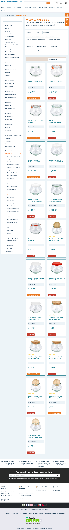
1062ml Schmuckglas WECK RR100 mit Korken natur (56, 357)
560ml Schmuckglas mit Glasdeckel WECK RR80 (34, 160)
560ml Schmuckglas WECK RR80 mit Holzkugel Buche (56, 397)
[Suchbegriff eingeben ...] (35, 2)
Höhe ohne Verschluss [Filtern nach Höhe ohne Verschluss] (48, 43)
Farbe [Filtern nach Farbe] (38, 32)
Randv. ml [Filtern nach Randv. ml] (30, 46)
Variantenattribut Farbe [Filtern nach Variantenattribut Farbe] (42, 46)
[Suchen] (48, 2)
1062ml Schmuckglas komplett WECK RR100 (36, 239)
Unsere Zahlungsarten (41, 490)
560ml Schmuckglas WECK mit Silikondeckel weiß (36, 279)
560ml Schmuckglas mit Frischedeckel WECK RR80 (35, 200)
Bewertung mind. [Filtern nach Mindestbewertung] (38, 50)
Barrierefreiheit (22, 498)
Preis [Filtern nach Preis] (29, 50)
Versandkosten (45, 509)
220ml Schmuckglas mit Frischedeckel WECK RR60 (56, 160)
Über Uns (55, 492)
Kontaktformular (4, 500)
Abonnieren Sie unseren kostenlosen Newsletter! (34, 472)
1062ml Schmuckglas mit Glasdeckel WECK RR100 (55, 200)
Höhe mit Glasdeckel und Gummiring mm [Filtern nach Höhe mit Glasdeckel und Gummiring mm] (37, 39)
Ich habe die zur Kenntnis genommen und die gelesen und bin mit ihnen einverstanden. (34, 479)
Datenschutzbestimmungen (23, 478)
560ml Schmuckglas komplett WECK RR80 (35, 121)
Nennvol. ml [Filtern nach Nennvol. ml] (60, 43)
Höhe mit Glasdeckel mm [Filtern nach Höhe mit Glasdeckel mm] (52, 36)
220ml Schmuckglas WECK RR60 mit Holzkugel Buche (35, 397)
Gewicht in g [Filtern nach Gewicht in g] (47, 32)
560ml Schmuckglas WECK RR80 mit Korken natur (35, 357)
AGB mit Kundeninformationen (25, 495)
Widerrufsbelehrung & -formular (26, 493)
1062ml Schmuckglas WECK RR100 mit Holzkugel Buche (35, 436)
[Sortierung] (57, 59)
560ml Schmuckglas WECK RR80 (35, 82)
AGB (44, 478)
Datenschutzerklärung (23, 497)
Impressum (21, 492)
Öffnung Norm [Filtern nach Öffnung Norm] (55, 46)
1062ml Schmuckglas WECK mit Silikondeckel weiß (35, 318)
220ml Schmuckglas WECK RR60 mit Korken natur (56, 318)
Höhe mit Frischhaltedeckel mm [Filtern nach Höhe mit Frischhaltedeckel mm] (35, 36)
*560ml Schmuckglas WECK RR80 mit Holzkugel (56, 239)
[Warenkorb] (66, 2)
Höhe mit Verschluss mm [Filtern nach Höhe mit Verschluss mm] (33, 43)
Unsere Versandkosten (41, 492)
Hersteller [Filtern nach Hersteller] (30, 32)
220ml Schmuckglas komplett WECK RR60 (56, 82)
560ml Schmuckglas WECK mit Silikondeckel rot (57, 279)
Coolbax (43, 528)
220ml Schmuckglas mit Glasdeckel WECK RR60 (55, 121)
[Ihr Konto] (61, 2)
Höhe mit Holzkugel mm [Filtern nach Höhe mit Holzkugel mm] (55, 39)
